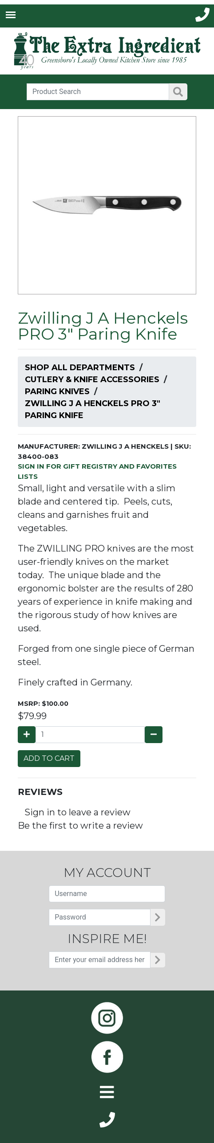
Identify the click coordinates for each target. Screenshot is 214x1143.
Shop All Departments (80, 367)
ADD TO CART (49, 758)
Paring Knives (57, 391)
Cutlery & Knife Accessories (92, 379)
